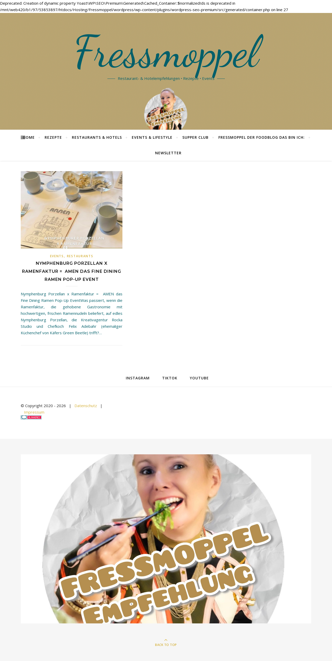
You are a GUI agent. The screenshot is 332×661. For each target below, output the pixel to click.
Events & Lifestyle (152, 137)
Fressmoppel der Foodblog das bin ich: (261, 137)
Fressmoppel (166, 52)
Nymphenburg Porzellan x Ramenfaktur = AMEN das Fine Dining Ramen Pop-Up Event (71, 271)
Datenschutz (85, 405)
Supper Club (195, 137)
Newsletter (168, 152)
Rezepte (53, 137)
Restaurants (80, 256)
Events (57, 256)
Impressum (34, 412)
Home (29, 137)
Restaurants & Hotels (97, 137)
